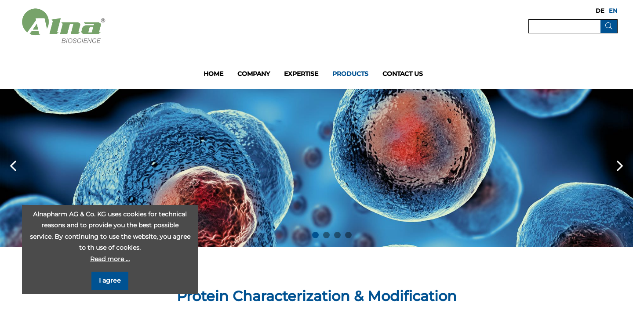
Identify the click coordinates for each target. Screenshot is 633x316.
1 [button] (315, 235)
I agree (110, 280)
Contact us (402, 74)
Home (213, 74)
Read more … (110, 259)
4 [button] (348, 235)
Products (350, 74)
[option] (316, 168)
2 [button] (326, 235)
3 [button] (337, 235)
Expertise (301, 74)
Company (253, 74)
